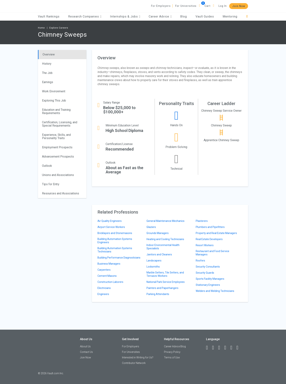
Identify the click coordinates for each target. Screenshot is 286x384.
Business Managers (108, 263)
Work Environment (53, 91)
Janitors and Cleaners (159, 254)
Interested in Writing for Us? (137, 357)
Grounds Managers (158, 233)
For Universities (185, 5)
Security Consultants (208, 266)
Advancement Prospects (58, 156)
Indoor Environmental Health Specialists (163, 247)
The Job (47, 73)
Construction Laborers (110, 281)
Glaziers (151, 227)
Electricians (104, 288)
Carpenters (104, 269)
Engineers (103, 294)
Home (41, 28)
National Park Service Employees (166, 281)
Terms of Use (172, 357)
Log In (223, 5)
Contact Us (86, 351)
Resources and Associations (60, 193)
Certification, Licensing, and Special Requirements (59, 124)
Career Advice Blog (175, 346)
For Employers (161, 5)
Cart (207, 5)
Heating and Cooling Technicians (165, 239)
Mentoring (230, 16)
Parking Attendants (158, 294)
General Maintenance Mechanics (165, 220)
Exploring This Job (54, 100)
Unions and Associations (58, 175)
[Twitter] (220, 347)
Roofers (200, 260)
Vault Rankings (49, 16)
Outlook (47, 165)
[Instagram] (226, 347)
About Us (85, 346)
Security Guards (205, 272)
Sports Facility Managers (210, 278)
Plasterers (202, 220)
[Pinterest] (233, 347)
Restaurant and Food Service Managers (212, 253)
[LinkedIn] (214, 347)
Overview (49, 54)
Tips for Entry (50, 184)
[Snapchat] (239, 347)
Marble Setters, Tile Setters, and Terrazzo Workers (165, 274)
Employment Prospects (57, 147)
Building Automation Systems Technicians (114, 250)
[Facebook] (208, 347)
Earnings (47, 82)
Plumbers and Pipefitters (210, 227)
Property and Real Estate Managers (216, 233)
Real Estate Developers (209, 239)
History (46, 63)
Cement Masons (107, 275)
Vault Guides (205, 16)
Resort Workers (205, 245)
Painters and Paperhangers (162, 288)
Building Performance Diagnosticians (118, 257)
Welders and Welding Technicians (215, 290)
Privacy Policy (172, 351)
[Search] (247, 16)
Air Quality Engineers (109, 220)
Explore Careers (58, 28)
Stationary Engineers (208, 284)
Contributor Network (134, 363)
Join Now (238, 6)
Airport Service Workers (111, 227)
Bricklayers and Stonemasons (114, 233)
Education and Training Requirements (56, 111)
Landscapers (154, 260)
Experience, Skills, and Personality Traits (56, 136)
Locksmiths (153, 266)
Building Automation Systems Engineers (114, 241)
